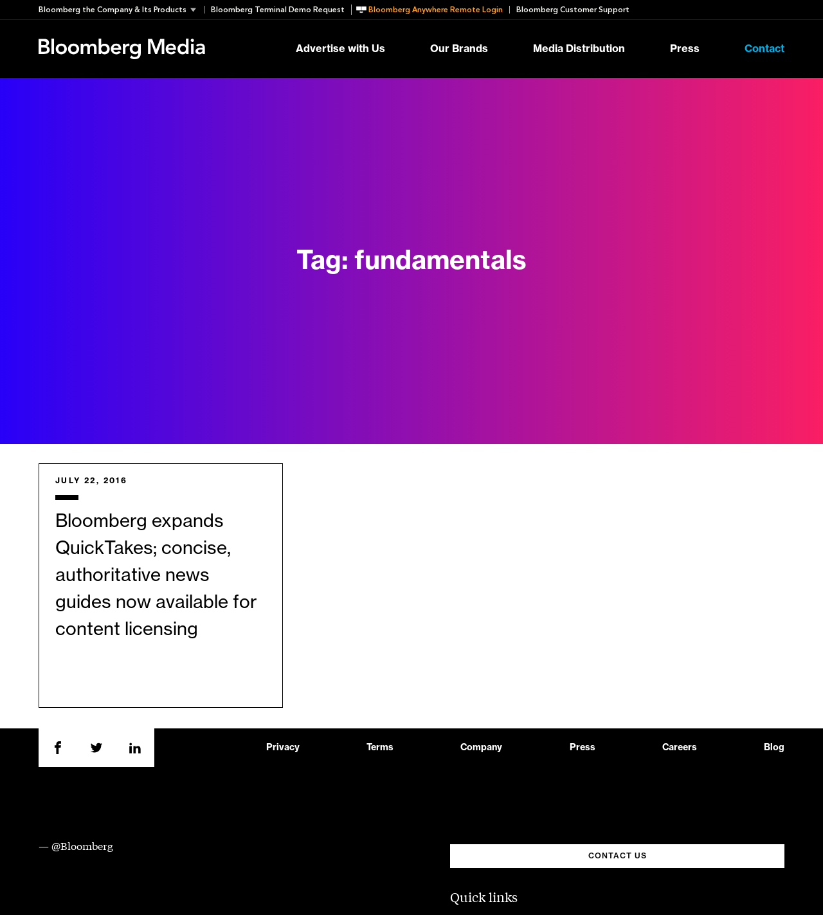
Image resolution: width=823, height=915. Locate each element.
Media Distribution (579, 49)
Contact (764, 49)
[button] (121, 10)
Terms (379, 747)
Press (685, 49)
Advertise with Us (340, 49)
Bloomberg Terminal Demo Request (278, 10)
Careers (679, 747)
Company (481, 747)
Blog (774, 747)
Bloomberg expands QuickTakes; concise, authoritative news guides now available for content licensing (156, 575)
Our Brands (459, 49)
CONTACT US (617, 856)
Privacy (283, 747)
